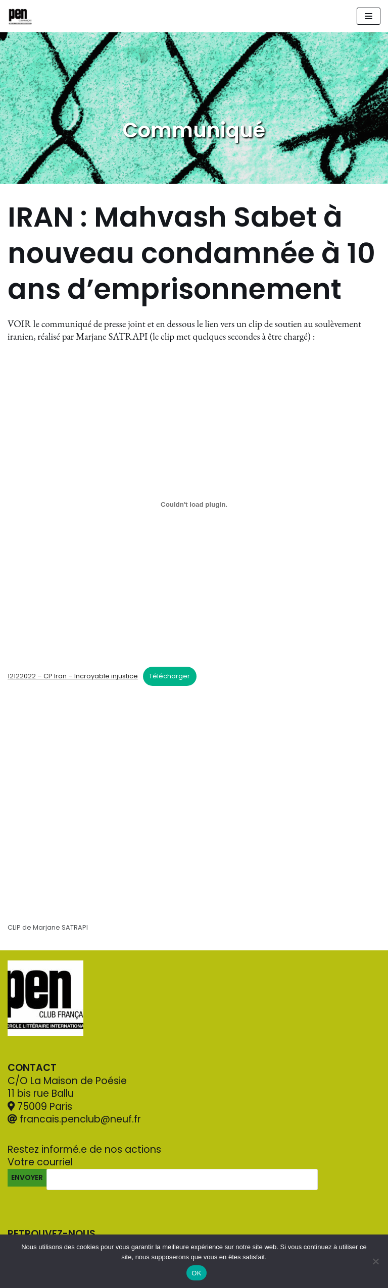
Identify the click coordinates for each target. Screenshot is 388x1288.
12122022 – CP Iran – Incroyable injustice (73, 676)
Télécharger (169, 676)
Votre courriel (175, 1171)
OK (196, 1273)
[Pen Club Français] (20, 16)
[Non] (375, 1261)
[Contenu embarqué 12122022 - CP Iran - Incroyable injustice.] (194, 504)
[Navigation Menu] (368, 16)
